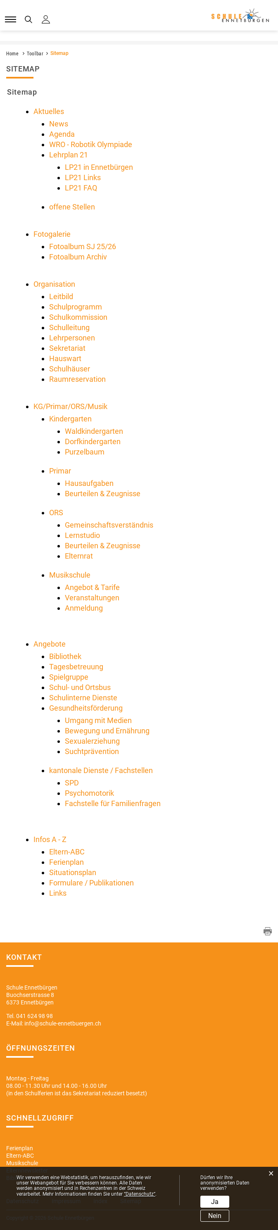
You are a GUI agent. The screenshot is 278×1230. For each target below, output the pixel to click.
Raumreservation (77, 379)
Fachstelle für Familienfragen (113, 803)
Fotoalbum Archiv (78, 256)
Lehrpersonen (72, 337)
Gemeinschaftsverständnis (109, 525)
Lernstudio (82, 535)
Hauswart (65, 358)
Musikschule (69, 575)
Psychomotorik (89, 793)
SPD (72, 782)
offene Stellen (72, 206)
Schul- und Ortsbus (80, 687)
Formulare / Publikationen (91, 882)
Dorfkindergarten (93, 441)
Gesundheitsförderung (86, 708)
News (58, 123)
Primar (60, 470)
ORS (56, 512)
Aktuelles (48, 111)
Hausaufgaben (89, 483)
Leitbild (61, 296)
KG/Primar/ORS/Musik (70, 406)
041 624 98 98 (34, 1016)
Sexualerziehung (92, 741)
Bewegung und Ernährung (107, 730)
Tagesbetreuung (76, 666)
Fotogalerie (52, 234)
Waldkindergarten (94, 431)
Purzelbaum (85, 451)
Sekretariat (67, 348)
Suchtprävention (92, 751)
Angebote (49, 644)
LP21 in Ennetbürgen (99, 167)
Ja (215, 1202)
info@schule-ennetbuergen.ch (62, 1023)
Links (58, 893)
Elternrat (79, 556)
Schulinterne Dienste (83, 697)
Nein (214, 1216)
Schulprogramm (75, 306)
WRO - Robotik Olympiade (90, 144)
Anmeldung (84, 608)
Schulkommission (78, 317)
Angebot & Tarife (92, 587)
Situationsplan (72, 872)
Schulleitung (69, 327)
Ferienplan (66, 862)
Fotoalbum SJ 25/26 (82, 246)
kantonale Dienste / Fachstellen (101, 770)
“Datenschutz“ (139, 1194)
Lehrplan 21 (68, 154)
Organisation (54, 284)
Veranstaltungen (92, 597)
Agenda (62, 134)
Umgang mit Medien (98, 720)
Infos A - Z (50, 839)
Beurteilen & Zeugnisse (102, 493)
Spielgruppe (68, 677)
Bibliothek (65, 656)
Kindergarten (70, 418)
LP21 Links (83, 177)
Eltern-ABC (67, 851)
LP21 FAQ (81, 187)
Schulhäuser (69, 368)
